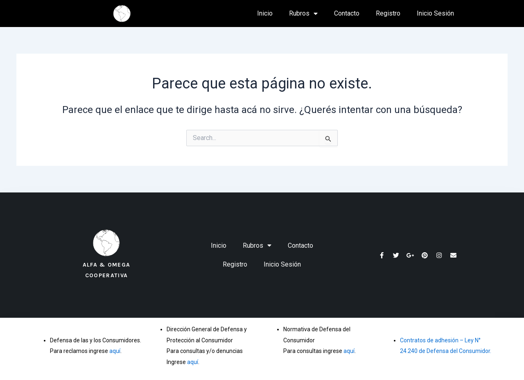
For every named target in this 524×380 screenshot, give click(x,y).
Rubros (303, 13)
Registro (388, 13)
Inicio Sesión (435, 13)
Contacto (346, 13)
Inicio (265, 13)
